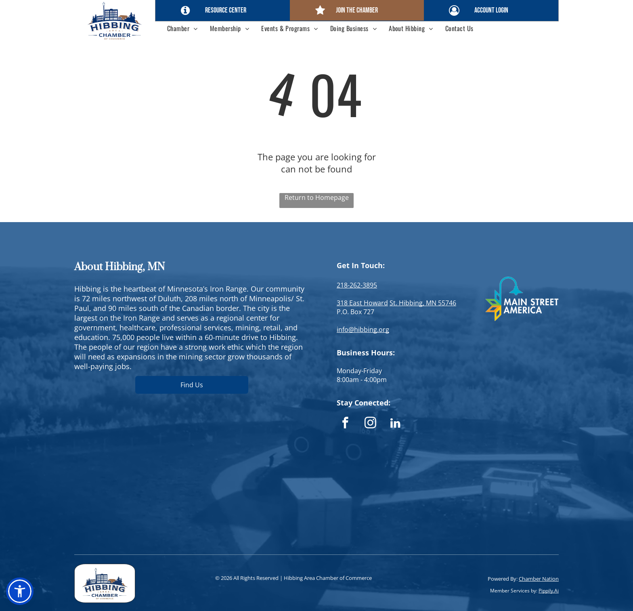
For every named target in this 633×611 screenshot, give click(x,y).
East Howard (368, 302)
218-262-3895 (357, 285)
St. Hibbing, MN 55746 (423, 302)
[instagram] (370, 424)
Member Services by (513, 590)
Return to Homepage (317, 197)
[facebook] (345, 424)
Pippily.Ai (549, 590)
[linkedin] (395, 424)
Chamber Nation (539, 578)
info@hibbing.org (363, 329)
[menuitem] (182, 28)
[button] (19, 591)
